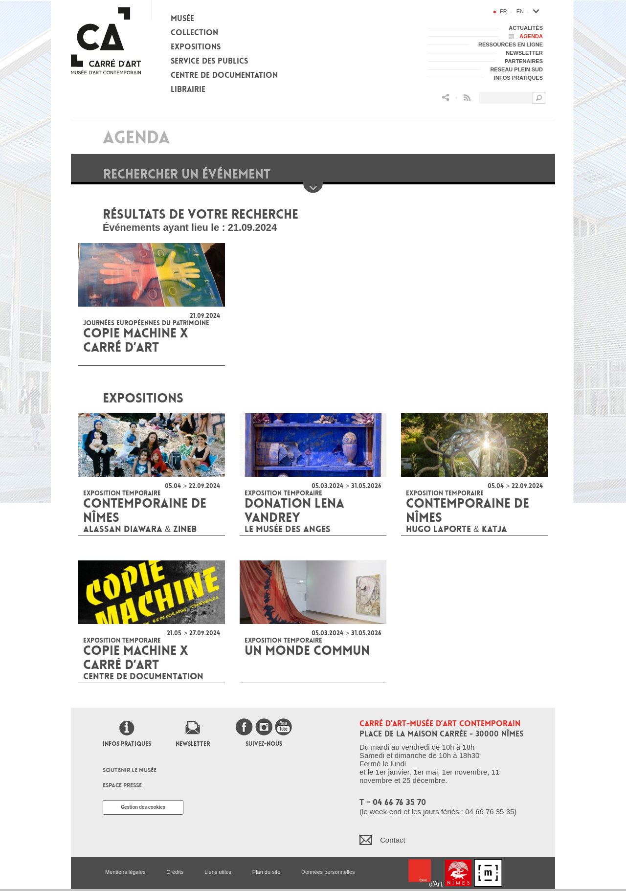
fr (503, 11)
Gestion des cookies (143, 807)
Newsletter (193, 744)
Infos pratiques (127, 744)
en (520, 11)
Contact (392, 840)
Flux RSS (467, 97)
